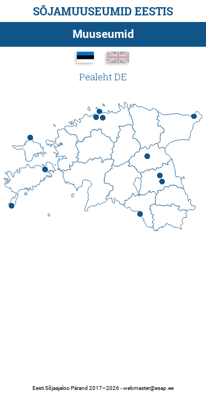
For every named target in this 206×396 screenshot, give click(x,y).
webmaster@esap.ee (148, 388)
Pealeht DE (103, 76)
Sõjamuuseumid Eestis (103, 11)
